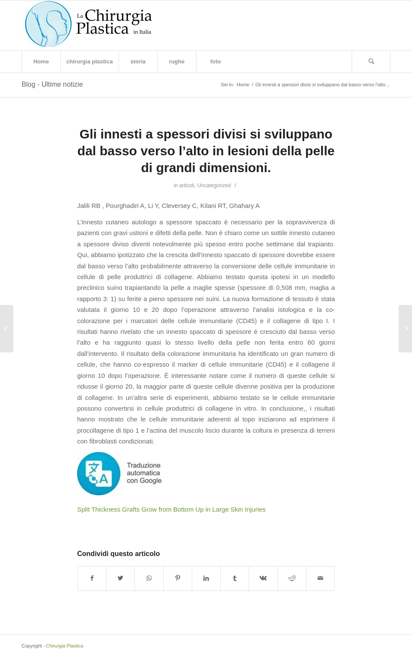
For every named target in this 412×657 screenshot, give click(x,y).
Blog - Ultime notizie (52, 84)
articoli (186, 185)
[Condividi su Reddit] (292, 578)
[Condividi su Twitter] (120, 578)
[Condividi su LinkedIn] (206, 578)
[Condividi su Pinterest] (178, 578)
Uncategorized (214, 185)
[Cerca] (371, 61)
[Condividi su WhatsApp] (149, 578)
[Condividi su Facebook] (92, 578)
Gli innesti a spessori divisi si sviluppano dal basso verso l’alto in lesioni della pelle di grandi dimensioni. (206, 151)
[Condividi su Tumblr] (235, 578)
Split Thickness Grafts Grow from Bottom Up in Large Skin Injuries (171, 509)
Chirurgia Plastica (64, 645)
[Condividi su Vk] (263, 578)
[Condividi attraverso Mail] (320, 578)
